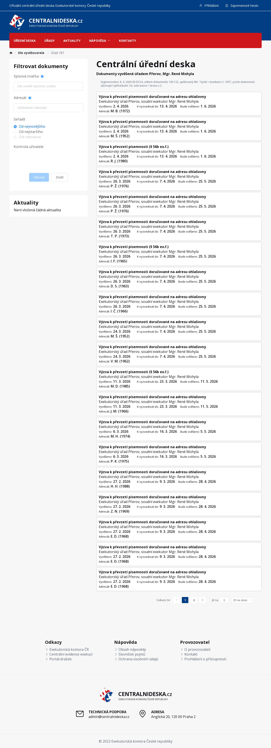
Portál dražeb (58, 659)
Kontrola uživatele (28, 146)
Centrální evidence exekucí (68, 654)
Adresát (20, 97)
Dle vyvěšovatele (31, 53)
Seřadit (19, 119)
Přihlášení (209, 5)
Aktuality (71, 41)
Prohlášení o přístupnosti (203, 659)
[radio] (45, 126)
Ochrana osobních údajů (136, 659)
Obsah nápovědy (130, 649)
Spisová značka (26, 76)
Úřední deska (25, 41)
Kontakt (188, 654)
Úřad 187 (57, 53)
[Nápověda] (42, 78)
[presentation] (47, 159)
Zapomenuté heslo (241, 5)
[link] (10, 53)
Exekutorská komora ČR (67, 649)
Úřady (49, 41)
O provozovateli (195, 649)
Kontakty (127, 41)
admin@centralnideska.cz (109, 716)
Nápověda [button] (99, 41)
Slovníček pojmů (129, 654)
